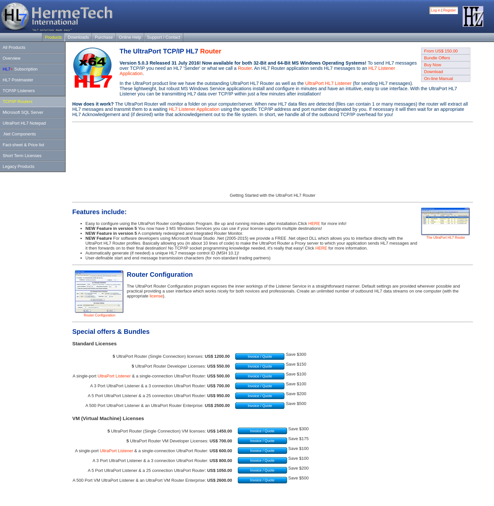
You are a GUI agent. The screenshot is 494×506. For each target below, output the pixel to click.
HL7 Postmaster (18, 79)
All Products (14, 47)
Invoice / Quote (260, 356)
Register (449, 10)
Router (210, 51)
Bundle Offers (437, 57)
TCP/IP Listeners (19, 90)
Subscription (20, 69)
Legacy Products (18, 166)
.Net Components (19, 134)
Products (53, 37)
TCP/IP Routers (18, 101)
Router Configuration (99, 314)
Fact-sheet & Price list (23, 144)
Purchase (104, 37)
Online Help (130, 37)
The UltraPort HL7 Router (445, 236)
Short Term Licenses (22, 155)
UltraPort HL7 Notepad (24, 123)
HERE (314, 223)
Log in (435, 10)
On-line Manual (438, 78)
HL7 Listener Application (194, 109)
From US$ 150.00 (441, 51)
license (156, 295)
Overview (11, 58)
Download (433, 71)
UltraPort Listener (114, 376)
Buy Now (432, 64)
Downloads (78, 37)
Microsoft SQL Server (23, 112)
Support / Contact (163, 37)
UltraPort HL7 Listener (328, 83)
